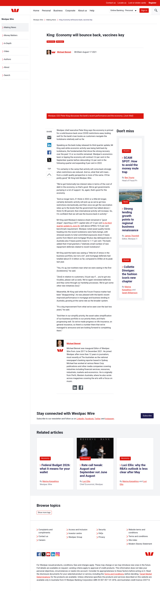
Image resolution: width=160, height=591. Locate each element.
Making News (10, 27)
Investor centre (75, 533)
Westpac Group (75, 537)
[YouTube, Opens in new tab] (48, 554)
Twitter (97, 418)
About (6, 67)
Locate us (122, 3)
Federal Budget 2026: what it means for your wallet (55, 468)
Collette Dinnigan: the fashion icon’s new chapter (129, 274)
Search (7, 75)
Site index (132, 540)
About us (82, 10)
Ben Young (129, 177)
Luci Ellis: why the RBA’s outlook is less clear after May (134, 468)
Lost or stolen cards (137, 3)
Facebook (89, 418)
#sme (125, 202)
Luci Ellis (86, 481)
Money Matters (10, 35)
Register (152, 3)
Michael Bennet (64, 52)
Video (6, 51)
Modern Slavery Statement (140, 544)
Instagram (109, 418)
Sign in (144, 10)
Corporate (70, 10)
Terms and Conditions (114, 574)
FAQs (100, 533)
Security (102, 529)
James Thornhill (132, 236)
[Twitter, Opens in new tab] (43, 554)
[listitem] (55, 464)
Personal (46, 10)
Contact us (111, 3)
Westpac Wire (8, 19)
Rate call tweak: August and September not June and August (93, 470)
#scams (126, 151)
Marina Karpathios (50, 481)
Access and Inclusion (77, 529)
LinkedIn (80, 418)
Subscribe (147, 415)
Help (92, 10)
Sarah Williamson (130, 293)
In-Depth (8, 43)
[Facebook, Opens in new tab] (39, 554)
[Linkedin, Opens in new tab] (53, 554)
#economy (45, 458)
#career (126, 260)
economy (50, 42)
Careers (41, 540)
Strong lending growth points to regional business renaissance (130, 219)
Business (58, 10)
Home (36, 10)
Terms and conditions (138, 536)
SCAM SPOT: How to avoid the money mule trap (130, 165)
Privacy (101, 537)
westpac (60, 42)
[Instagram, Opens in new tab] (58, 555)
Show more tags (44, 512)
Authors (7, 59)
